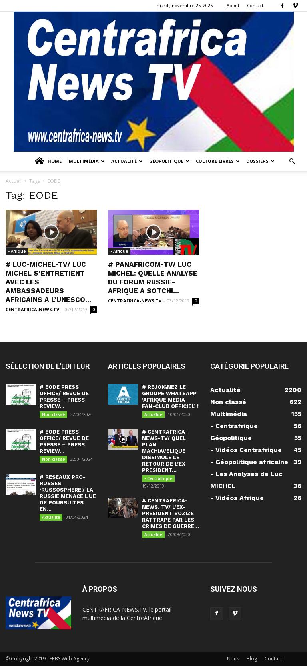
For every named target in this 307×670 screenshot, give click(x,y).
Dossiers (260, 161)
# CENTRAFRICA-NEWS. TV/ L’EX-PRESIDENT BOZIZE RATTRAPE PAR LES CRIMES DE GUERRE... (170, 516)
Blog (252, 662)
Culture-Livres (218, 161)
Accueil (14, 181)
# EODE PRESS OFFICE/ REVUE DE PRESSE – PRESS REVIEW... (64, 396)
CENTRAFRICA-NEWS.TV (32, 309)
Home (48, 161)
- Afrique (17, 251)
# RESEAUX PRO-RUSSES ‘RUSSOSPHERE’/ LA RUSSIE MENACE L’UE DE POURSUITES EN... (68, 496)
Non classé (53, 414)
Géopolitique (169, 161)
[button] (291, 161)
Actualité (127, 161)
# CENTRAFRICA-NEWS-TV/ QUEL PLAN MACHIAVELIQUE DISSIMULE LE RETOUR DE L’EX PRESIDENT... (165, 452)
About (233, 5)
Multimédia (87, 161)
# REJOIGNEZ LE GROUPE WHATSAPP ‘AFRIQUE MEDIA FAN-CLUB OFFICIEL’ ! (170, 396)
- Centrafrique (158, 480)
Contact (255, 5)
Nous (233, 662)
